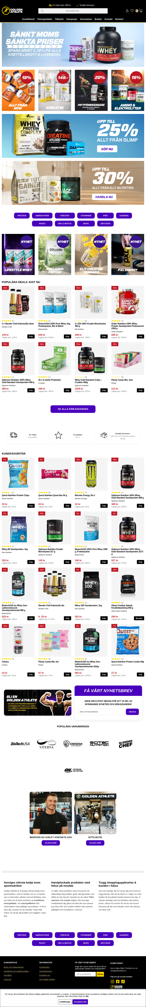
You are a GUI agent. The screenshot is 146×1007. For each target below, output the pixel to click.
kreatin (67, 900)
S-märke (41, 383)
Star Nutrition (7, 552)
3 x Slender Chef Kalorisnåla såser (18, 324)
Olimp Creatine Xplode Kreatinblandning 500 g (122, 606)
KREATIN (65, 216)
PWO (105, 216)
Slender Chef (7, 327)
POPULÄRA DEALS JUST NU (21, 282)
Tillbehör (59, 19)
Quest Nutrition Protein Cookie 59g (127, 662)
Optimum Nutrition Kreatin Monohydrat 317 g (50, 550)
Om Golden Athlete (47, 979)
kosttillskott (39, 900)
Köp (31, 336)
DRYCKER (105, 223)
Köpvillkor (8, 975)
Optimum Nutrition (8, 385)
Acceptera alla (80, 1002)
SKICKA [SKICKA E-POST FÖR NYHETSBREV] (132, 712)
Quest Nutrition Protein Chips (15, 495)
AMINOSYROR (42, 216)
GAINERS (124, 216)
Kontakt (109, 19)
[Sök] (73, 11)
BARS (86, 223)
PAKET (42, 223)
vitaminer (55, 900)
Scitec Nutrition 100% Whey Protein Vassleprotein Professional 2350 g (127, 326)
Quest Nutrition (7, 499)
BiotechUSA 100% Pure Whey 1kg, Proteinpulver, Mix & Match (54, 325)
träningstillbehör (28, 903)
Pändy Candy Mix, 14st (122, 380)
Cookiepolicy (44, 967)
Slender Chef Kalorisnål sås (51, 605)
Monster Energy (81, 499)
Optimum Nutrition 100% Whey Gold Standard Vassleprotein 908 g (18, 381)
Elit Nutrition (79, 329)
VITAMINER (86, 216)
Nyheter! (119, 19)
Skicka (100, 974)
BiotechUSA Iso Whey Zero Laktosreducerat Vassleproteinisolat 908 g (14, 607)
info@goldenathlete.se (118, 971)
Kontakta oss (44, 975)
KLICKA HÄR (51, 843)
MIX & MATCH (64, 223)
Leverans (7, 979)
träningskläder (10, 903)
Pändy (113, 383)
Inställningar (65, 1002)
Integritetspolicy (45, 971)
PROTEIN (21, 216)
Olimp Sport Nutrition (119, 611)
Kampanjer (71, 19)
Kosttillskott (28, 19)
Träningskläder (44, 19)
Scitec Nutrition (117, 332)
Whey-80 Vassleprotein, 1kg (15, 549)
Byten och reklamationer (14, 967)
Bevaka (139, 618)
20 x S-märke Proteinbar (49, 380)
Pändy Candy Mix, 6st (48, 662)
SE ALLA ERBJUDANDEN (73, 409)
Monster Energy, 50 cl (85, 495)
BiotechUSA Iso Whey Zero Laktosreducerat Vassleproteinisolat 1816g (87, 664)
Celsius (5, 662)
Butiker (98, 19)
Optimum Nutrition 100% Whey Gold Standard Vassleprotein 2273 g (127, 551)
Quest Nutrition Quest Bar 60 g (52, 495)
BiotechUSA (42, 329)
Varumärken (86, 19)
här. (87, 996)
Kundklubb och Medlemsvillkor (16, 971)
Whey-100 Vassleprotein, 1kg (88, 605)
